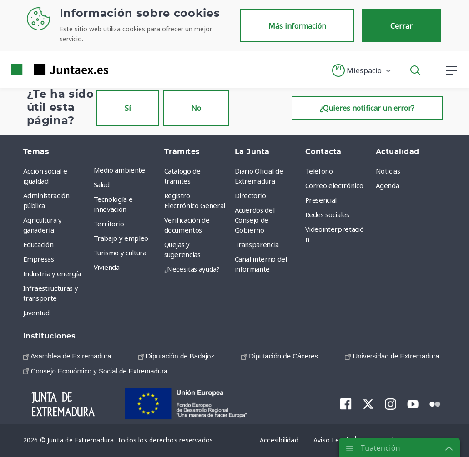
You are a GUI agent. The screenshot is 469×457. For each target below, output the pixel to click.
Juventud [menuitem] (36, 312)
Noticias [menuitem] (388, 170)
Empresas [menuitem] (38, 258)
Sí (128, 108)
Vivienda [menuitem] (107, 267)
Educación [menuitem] (38, 244)
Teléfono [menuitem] (319, 170)
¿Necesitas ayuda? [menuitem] (192, 268)
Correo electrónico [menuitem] (334, 185)
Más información (297, 26)
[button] (362, 70)
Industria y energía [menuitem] (52, 273)
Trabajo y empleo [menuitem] (121, 238)
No (196, 108)
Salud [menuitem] (102, 184)
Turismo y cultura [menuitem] (120, 252)
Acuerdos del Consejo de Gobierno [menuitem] (255, 219)
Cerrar (401, 26)
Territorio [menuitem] (109, 223)
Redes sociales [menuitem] (327, 214)
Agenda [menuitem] (387, 185)
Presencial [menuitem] (321, 199)
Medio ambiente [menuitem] (119, 169)
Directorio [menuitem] (251, 195)
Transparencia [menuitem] (257, 244)
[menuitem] (67, 356)
